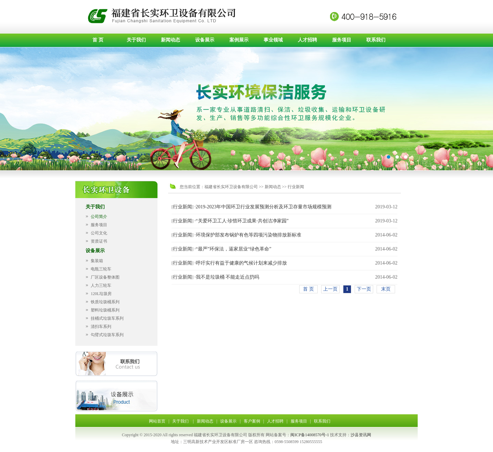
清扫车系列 (101, 326)
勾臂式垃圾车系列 (107, 334)
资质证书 (99, 241)
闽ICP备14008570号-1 (309, 434)
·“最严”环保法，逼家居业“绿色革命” (232, 249)
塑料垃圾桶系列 (105, 310)
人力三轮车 (101, 285)
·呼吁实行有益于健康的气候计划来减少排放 (240, 263)
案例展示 (239, 39)
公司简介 (99, 216)
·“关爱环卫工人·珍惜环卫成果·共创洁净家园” (241, 220)
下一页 (364, 289)
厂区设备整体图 (105, 277)
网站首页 (157, 421)
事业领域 (273, 39)
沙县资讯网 (361, 434)
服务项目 (341, 39)
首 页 (97, 39)
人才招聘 (307, 39)
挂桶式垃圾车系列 (107, 318)
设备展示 (204, 39)
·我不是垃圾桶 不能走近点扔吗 (226, 277)
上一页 (330, 289)
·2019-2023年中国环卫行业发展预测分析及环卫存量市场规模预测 (262, 206)
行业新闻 (296, 186)
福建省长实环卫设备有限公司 (231, 186)
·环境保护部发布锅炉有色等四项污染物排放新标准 (247, 234)
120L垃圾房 (101, 293)
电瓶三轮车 (101, 269)
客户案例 (252, 421)
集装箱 (97, 260)
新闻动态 (170, 39)
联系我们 (375, 39)
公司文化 (99, 233)
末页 (386, 289)
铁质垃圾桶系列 (105, 302)
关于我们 (136, 39)
